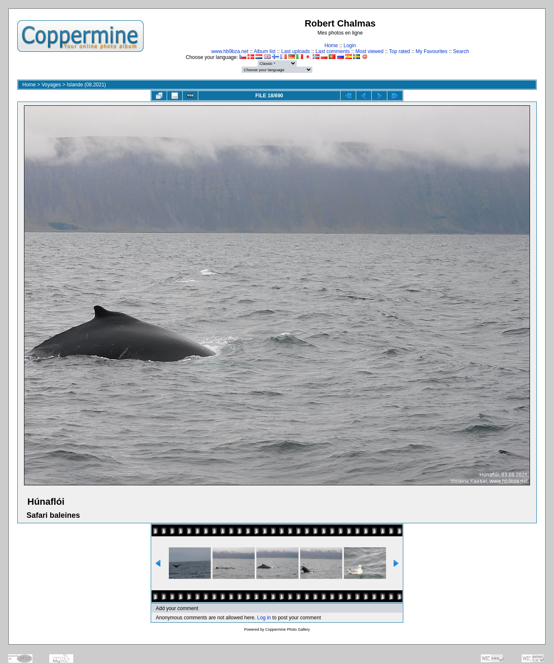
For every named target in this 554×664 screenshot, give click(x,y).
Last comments (332, 51)
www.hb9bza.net (229, 51)
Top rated (399, 51)
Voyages (51, 85)
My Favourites (431, 51)
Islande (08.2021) (86, 85)
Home (331, 45)
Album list (265, 51)
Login (350, 45)
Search (461, 51)
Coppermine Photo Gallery (287, 629)
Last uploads (295, 51)
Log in (264, 618)
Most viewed (369, 51)
